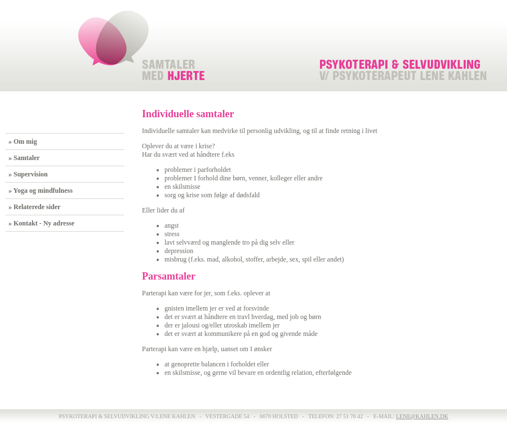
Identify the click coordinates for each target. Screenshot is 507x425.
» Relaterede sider (34, 207)
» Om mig (22, 141)
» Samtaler (24, 158)
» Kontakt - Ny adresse (41, 223)
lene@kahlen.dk (422, 416)
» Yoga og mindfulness (40, 190)
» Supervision (28, 174)
